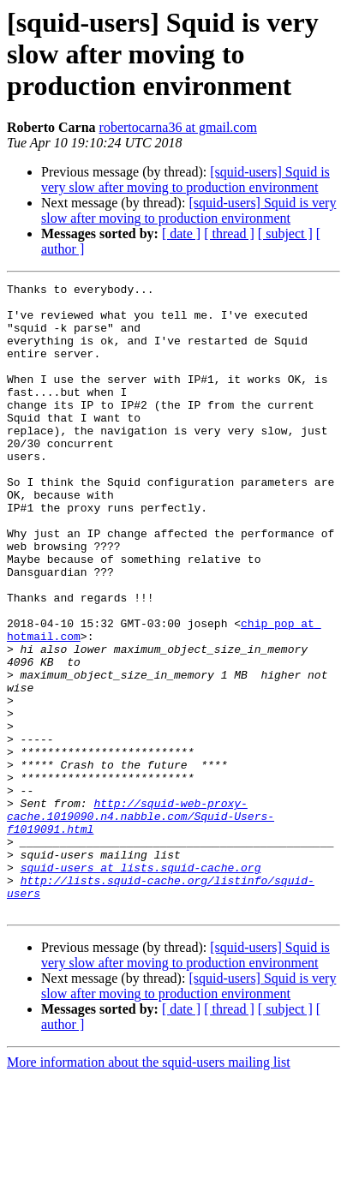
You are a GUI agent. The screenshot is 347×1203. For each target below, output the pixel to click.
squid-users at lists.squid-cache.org (141, 985)
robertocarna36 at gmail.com (178, 127)
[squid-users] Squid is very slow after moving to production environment (185, 180)
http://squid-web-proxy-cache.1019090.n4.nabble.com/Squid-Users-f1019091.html (140, 924)
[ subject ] (285, 233)
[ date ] (181, 233)
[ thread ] (229, 233)
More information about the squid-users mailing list (148, 1188)
